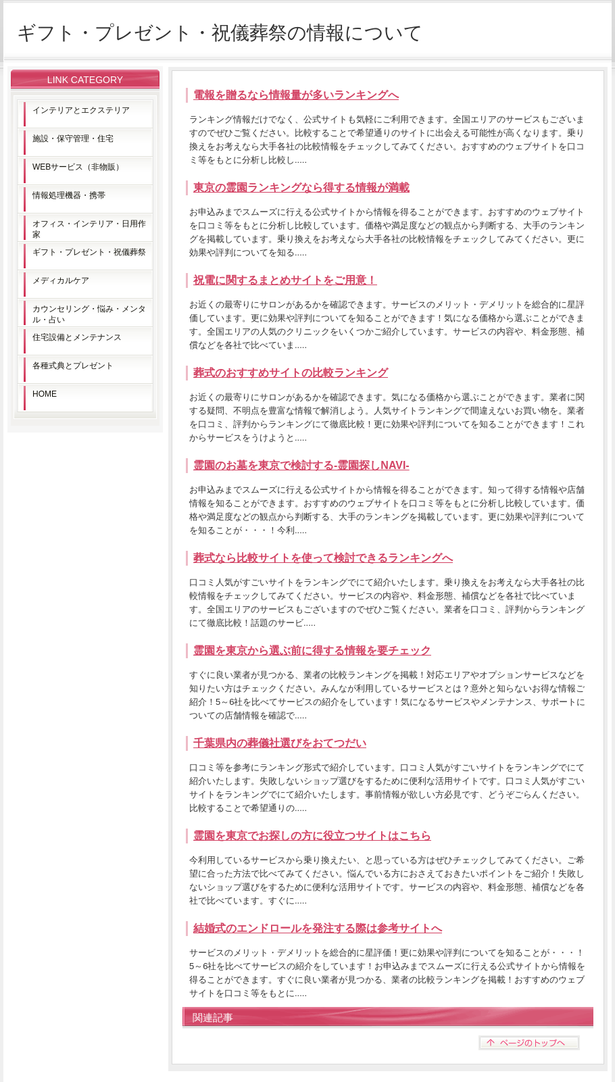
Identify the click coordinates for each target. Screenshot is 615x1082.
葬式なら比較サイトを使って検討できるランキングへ (323, 558)
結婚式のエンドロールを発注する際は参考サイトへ (317, 928)
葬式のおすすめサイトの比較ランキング (290, 372)
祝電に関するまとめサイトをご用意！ (285, 280)
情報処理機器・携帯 (68, 195)
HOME (44, 394)
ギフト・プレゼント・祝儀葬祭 (89, 252)
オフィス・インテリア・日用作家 (89, 229)
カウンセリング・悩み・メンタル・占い (89, 314)
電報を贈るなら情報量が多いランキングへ (296, 95)
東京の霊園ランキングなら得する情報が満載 (301, 187)
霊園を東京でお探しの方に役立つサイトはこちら (312, 835)
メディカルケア (60, 280)
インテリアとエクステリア (81, 110)
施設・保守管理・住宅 (73, 138)
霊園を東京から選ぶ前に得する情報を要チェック (312, 650)
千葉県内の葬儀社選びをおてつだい (279, 743)
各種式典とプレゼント (73, 365)
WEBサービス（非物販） (78, 167)
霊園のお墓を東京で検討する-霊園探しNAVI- (301, 465)
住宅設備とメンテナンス (77, 337)
